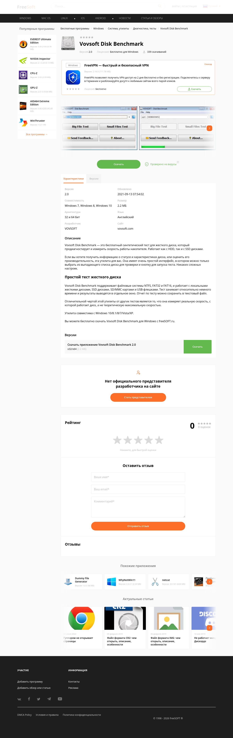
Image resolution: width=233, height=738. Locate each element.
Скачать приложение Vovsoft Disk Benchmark (102, 345)
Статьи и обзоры (152, 18)
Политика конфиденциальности (82, 714)
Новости (125, 18)
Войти (176, 6)
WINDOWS (25, 18)
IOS (83, 18)
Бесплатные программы (75, 28)
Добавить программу (30, 681)
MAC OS (45, 18)
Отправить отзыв (138, 526)
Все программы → (37, 134)
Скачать (119, 164)
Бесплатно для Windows (124, 51)
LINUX (64, 18)
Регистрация (189, 6)
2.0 (86, 51)
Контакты (74, 681)
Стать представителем (138, 397)
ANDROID (100, 18)
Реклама (73, 687)
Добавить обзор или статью (34, 687)
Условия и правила (47, 714)
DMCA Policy (24, 714)
